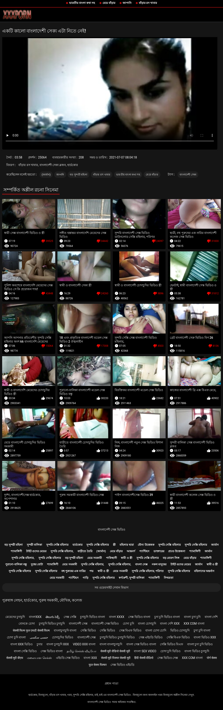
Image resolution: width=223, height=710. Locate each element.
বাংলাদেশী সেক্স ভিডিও (111, 529)
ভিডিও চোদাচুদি (180, 630)
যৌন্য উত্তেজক (146, 544)
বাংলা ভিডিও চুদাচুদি (196, 651)
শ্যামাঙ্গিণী (16, 551)
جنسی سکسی (39, 637)
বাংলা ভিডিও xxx (205, 637)
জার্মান (215, 544)
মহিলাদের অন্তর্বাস (204, 571)
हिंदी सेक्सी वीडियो (143, 658)
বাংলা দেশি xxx (169, 623)
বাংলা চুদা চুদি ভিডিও (200, 644)
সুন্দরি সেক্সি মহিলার (57, 544)
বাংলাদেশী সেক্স (78, 623)
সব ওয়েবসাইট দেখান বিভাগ (111, 587)
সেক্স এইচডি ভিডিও (151, 637)
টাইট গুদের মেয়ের (36, 551)
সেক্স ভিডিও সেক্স (167, 658)
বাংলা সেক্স (141, 564)
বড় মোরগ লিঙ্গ (171, 558)
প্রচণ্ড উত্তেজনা (176, 551)
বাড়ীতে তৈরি (84, 551)
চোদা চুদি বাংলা (16, 637)
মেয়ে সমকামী (94, 558)
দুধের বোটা (37, 564)
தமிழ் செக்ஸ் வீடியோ (81, 651)
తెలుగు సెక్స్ (53, 617)
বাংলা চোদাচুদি (147, 623)
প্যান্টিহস (144, 551)
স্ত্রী (114, 544)
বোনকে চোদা (27, 623)
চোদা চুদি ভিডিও (170, 651)
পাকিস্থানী (111, 558)
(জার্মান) (46, 174)
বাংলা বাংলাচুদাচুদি (111, 644)
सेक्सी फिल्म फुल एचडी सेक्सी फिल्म (31, 630)
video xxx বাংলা (84, 644)
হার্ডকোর (77, 544)
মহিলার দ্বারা (127, 544)
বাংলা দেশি (211, 617)
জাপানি (127, 3)
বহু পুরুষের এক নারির (73, 571)
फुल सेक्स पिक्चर (98, 664)
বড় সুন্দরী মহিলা (78, 174)
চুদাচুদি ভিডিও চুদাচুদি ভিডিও (117, 637)
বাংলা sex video (145, 651)
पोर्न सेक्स (212, 658)
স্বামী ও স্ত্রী (126, 558)
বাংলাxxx (35, 617)
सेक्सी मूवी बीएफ (14, 658)
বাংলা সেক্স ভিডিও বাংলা (141, 644)
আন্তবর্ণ (131, 551)
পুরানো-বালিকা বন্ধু (16, 564)
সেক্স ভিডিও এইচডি (122, 664)
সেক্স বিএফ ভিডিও (130, 630)
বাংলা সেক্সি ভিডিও (25, 651)
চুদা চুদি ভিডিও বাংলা (167, 617)
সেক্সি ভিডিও (88, 630)
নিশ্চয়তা (168, 577)
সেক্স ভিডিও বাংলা (139, 617)
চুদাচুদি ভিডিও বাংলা (92, 617)
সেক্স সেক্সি (70, 617)
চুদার (40, 644)
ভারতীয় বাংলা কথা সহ (82, 3)
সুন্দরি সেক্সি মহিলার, (62, 551)
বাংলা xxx (90, 658)
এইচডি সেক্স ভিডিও (68, 658)
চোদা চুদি (128, 623)
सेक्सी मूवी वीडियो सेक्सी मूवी (115, 651)
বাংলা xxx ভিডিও (21, 644)
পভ (91, 571)
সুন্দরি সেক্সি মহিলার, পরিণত (148, 571)
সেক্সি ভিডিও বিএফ (171, 644)
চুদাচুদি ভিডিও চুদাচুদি (52, 623)
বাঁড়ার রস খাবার (148, 3)
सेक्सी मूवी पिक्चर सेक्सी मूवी (115, 658)
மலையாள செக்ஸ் (39, 658)
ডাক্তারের (158, 551)
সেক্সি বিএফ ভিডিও (178, 637)
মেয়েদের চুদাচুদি (15, 617)
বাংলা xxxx (116, 617)
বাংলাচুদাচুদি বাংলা (65, 630)
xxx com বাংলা (193, 623)
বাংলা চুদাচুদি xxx (57, 644)
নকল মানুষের (159, 564)
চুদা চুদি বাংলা (202, 630)
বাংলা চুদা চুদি (192, 617)
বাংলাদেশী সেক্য (188, 174)
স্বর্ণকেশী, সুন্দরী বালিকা (132, 577)
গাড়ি (85, 577)
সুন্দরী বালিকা (34, 544)
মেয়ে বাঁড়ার (109, 3)
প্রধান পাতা (111, 683)
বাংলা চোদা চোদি (155, 630)
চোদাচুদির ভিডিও (62, 637)
